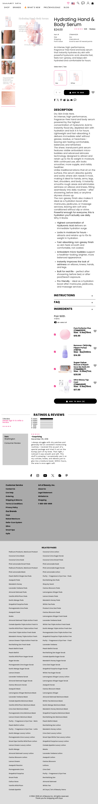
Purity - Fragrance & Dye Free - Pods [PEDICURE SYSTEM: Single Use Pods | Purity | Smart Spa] (57, 576)
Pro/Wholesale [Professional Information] (52, 7)
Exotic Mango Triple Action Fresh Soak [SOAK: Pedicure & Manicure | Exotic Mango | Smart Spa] (57, 628)
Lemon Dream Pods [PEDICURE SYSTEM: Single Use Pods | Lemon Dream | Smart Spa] (50, 596)
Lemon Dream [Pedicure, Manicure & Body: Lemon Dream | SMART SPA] (14, 761)
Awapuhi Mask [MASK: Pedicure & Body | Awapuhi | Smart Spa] (14, 689)
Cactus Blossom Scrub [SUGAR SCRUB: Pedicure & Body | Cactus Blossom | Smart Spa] (18, 685)
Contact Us (10, 489)
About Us (42, 489)
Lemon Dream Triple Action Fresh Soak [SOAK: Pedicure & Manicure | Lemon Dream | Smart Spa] (23, 640)
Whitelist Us (43, 496)
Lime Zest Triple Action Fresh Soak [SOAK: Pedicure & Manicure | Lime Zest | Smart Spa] (22, 632)
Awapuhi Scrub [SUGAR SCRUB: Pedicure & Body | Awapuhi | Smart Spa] (49, 685)
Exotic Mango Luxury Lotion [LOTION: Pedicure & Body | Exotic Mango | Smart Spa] (19, 733)
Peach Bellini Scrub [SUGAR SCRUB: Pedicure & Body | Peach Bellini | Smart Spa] (50, 648)
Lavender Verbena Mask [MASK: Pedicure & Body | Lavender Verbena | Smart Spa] (18, 697)
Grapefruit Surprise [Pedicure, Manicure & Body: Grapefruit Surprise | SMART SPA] (16, 773)
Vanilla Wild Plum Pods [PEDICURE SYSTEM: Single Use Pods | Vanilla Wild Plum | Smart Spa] (18, 596)
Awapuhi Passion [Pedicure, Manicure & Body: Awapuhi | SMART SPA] (15, 765)
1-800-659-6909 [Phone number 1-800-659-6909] (45, 504)
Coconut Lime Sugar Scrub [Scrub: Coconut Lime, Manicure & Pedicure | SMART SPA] (53, 556)
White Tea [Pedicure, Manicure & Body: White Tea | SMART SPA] (47, 785)
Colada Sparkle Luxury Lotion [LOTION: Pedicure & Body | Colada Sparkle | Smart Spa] (54, 745)
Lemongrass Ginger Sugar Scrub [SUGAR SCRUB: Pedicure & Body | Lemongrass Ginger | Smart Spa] (55, 681)
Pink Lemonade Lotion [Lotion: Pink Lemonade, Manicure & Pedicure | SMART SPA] (51, 572)
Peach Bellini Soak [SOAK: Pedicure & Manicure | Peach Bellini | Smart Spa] (16, 648)
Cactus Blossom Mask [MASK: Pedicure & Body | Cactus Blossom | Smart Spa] (51, 689)
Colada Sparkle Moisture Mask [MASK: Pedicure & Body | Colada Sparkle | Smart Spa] (21, 701)
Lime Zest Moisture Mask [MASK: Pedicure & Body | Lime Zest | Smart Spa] (18, 709)
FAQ (73, 302)
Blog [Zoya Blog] (66, 7)
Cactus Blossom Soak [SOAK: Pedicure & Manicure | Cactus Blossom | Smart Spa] (51, 612)
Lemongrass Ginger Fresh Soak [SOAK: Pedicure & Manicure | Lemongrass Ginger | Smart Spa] (55, 616)
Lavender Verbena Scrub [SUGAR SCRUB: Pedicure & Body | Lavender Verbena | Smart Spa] (18, 676)
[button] (12, 3)
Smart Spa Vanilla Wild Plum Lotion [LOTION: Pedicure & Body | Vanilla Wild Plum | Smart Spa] (23, 741)
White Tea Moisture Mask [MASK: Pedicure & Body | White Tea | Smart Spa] (53, 701)
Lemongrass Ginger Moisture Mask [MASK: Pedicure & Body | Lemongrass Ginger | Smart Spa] (22, 693)
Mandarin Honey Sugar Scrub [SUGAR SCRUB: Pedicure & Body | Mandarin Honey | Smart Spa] (54, 660)
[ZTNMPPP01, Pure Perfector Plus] (74, 334)
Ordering (10, 496)
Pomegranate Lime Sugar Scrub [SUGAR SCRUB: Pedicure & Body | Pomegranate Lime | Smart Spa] (21, 664)
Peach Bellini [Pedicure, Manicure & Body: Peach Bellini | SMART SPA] (14, 652)
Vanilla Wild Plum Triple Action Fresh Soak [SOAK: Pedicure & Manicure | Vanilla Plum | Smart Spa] (23, 628)
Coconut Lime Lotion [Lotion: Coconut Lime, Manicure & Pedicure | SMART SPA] (51, 552)
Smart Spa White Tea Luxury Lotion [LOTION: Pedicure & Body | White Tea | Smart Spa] (56, 737)
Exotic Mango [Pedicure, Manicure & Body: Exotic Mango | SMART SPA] (14, 749)
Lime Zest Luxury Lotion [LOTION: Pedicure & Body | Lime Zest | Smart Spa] (52, 733)
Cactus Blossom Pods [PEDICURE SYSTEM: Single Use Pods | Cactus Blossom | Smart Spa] (51, 588)
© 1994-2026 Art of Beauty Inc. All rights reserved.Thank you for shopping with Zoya (49, 797)
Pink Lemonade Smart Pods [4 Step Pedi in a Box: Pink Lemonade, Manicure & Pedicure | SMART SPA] (19, 564)
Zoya (8, 515)
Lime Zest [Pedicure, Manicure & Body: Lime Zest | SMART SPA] (46, 769)
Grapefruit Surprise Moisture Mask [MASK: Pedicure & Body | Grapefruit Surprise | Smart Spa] (56, 713)
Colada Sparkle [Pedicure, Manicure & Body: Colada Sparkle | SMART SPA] (15, 789)
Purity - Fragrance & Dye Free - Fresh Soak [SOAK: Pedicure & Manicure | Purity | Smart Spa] (57, 640)
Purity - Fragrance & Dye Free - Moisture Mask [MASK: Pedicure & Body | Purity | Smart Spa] (23, 721)
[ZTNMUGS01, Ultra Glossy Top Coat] (74, 386)
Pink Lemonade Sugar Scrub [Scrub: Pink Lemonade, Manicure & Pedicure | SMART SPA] (54, 568)
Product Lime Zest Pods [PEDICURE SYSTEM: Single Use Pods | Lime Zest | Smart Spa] (52, 608)
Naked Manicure (13, 519)
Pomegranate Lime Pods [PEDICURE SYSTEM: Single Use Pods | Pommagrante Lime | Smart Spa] (18, 608)
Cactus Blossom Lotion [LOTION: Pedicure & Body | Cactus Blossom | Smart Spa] (18, 757)
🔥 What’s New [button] (32, 7)
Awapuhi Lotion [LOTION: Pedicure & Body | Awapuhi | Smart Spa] (49, 757)
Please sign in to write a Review (13, 421)
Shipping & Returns (14, 500)
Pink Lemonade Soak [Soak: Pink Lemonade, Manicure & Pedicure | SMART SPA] (51, 564)
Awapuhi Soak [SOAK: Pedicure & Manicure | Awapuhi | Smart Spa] (14, 612)
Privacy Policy (12, 507)
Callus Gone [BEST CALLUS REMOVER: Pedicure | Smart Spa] (13, 781)
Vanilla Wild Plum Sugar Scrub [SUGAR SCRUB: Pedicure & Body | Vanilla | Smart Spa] (21, 656)
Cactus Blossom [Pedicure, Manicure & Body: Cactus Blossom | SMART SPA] (49, 761)
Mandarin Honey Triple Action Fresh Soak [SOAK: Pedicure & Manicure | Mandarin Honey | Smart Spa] (23, 636)
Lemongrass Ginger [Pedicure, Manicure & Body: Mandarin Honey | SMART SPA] (50, 693)
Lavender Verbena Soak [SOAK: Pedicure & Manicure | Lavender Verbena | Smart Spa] (52, 620)
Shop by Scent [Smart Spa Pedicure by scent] (48, 584)
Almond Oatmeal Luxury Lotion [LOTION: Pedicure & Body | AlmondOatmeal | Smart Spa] (21, 753)
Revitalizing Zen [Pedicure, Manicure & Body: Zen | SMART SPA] (49, 777)
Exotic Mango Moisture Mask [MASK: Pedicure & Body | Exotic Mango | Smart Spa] (54, 705)
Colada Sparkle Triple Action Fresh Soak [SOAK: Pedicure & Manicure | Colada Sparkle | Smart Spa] (23, 624)
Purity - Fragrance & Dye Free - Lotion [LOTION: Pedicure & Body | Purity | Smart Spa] (23, 729)
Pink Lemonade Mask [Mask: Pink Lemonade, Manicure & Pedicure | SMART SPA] (17, 572)
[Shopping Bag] (92, 3)
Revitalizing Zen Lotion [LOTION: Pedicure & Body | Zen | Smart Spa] (52, 725)
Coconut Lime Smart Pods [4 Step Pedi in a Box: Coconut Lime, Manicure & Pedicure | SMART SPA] (53, 560)
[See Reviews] (84, 29)
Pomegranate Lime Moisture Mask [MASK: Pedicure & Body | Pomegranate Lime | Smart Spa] (22, 713)
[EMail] (71, 99)
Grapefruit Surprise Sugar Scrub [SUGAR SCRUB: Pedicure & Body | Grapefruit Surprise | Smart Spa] (55, 668)
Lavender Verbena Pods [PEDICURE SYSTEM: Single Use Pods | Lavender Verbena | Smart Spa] (18, 588)
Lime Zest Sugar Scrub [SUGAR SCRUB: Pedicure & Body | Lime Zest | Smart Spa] (51, 664)
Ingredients (73, 308)
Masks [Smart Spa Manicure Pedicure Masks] (45, 749)
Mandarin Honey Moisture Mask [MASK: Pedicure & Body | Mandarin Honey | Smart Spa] (55, 709)
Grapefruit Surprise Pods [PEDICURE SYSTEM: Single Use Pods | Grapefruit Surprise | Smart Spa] (18, 604)
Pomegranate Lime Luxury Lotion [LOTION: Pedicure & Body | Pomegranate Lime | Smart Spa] (22, 737)
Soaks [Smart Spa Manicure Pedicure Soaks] (11, 616)
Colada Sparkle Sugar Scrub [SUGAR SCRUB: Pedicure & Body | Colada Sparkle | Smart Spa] (54, 656)
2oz (63, 37)
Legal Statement (45, 493)
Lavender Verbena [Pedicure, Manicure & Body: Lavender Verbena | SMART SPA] (50, 644)
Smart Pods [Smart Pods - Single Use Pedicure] (13, 777)
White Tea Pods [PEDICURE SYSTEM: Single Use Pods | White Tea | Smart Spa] (49, 604)
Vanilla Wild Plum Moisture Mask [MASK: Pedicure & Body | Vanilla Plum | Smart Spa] (22, 705)
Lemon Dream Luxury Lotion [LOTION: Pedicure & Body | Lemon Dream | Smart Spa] (20, 745)
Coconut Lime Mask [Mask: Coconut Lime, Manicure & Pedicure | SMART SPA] (16, 556)
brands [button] (17, 7)
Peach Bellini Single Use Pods (20, 576)
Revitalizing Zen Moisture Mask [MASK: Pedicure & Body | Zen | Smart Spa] (55, 717)
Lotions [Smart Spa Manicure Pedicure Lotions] (46, 765)
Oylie (8, 534)
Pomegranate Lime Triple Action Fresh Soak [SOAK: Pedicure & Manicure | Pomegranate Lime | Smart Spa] (57, 632)
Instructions (73, 295)
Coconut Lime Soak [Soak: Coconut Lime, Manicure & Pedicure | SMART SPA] (16, 560)
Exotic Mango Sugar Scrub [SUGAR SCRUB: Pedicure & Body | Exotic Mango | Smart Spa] (19, 668)
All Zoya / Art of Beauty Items (54, 789)
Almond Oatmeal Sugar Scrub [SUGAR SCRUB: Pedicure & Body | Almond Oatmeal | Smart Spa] (20, 681)
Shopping (42, 500)
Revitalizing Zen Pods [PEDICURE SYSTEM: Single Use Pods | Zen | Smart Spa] (51, 580)
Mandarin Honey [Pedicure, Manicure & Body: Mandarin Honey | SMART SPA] (15, 584)
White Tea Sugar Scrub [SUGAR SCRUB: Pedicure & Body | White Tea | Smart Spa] (51, 673)
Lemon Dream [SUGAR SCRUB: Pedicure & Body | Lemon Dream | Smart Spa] (14, 673)
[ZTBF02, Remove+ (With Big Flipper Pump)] (74, 351)
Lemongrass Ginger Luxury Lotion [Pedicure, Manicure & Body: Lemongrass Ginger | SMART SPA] (56, 676)
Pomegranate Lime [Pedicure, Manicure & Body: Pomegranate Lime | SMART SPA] (16, 769)
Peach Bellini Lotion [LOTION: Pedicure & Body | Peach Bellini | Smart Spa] (16, 725)
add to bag (74, 92)
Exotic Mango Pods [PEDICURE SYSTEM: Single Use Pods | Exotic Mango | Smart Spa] (16, 600)
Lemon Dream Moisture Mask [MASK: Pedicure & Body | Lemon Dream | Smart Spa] (20, 717)
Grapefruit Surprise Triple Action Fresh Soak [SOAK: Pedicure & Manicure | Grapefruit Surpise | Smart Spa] (57, 636)
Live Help (9, 493)
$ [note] (77, 336)
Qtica (8, 526)
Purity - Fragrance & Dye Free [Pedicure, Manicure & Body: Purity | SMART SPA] (54, 773)
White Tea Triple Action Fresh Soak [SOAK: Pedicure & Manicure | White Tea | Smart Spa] (56, 624)
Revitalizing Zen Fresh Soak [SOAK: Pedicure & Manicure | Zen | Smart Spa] (19, 644)
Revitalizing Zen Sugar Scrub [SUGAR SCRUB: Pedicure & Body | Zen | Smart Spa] (54, 652)
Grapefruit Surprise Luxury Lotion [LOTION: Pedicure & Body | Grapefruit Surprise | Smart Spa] (56, 741)
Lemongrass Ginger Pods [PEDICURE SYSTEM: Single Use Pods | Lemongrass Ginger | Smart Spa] (52, 592)
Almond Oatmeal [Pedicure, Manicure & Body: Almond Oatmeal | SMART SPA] (49, 781)
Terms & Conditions (14, 504)
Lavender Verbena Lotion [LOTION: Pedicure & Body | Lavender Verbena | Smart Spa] (52, 753)
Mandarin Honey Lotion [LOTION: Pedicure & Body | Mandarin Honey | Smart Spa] (52, 729)
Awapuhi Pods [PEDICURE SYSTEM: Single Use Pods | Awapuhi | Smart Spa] (14, 580)
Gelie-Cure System (14, 522)
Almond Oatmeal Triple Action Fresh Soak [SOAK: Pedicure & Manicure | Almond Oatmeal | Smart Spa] (23, 620)
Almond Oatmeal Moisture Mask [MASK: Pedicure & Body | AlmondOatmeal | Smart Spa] (55, 697)
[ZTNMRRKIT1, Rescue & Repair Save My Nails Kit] (74, 369)
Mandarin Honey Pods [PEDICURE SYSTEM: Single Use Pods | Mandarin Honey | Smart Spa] (51, 600)
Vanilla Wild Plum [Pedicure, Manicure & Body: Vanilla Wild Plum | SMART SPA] (16, 785)
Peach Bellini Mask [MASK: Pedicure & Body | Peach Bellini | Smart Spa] (50, 721)
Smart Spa (10, 530)
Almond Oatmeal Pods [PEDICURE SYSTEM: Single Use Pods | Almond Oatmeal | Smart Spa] (18, 592)
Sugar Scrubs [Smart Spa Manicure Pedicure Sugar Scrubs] (14, 660)
